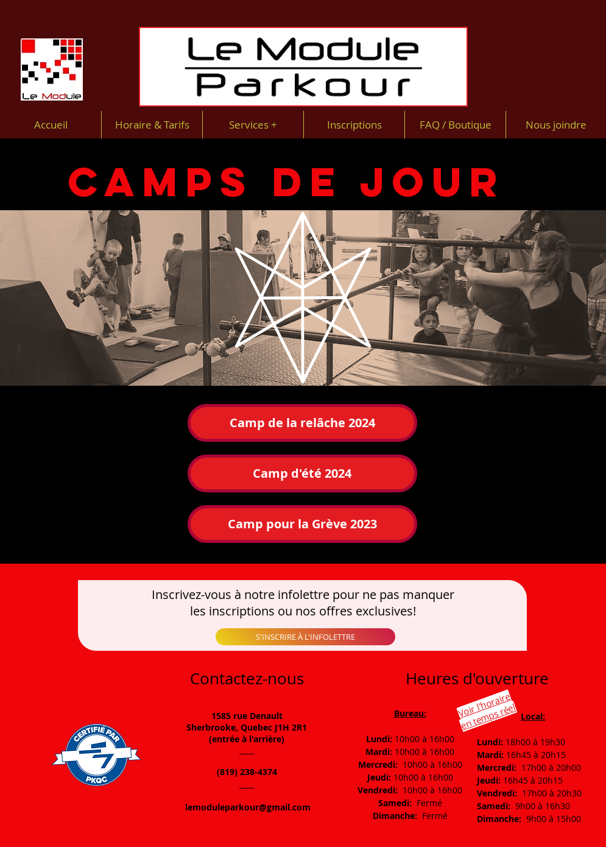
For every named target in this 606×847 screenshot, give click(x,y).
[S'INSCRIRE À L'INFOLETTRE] (305, 636)
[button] (302, 524)
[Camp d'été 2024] (302, 473)
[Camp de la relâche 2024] (302, 423)
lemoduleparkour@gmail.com (248, 807)
